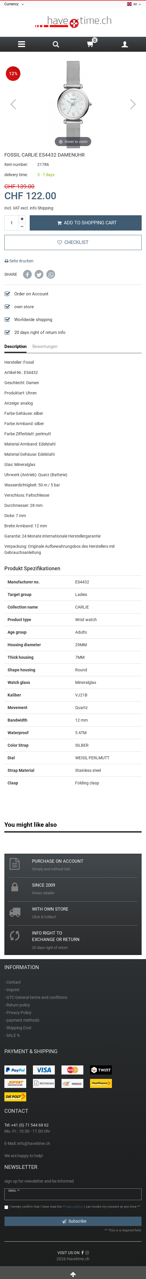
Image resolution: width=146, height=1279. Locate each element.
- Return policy (17, 1005)
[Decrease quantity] (21, 227)
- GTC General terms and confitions (35, 997)
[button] (27, 274)
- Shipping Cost (17, 1027)
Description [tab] (15, 346)
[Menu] (21, 44)
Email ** (14, 1190)
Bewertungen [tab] (44, 346)
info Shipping (41, 208)
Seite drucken (19, 261)
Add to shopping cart (87, 223)
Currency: (14, 4)
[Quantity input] (11, 223)
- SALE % (12, 1035)
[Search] (56, 45)
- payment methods (21, 1020)
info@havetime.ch (33, 1143)
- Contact (12, 982)
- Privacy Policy (17, 1012)
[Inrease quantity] (21, 219)
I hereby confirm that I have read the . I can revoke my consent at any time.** (75, 1207)
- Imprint (12, 989)
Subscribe (74, 1221)
